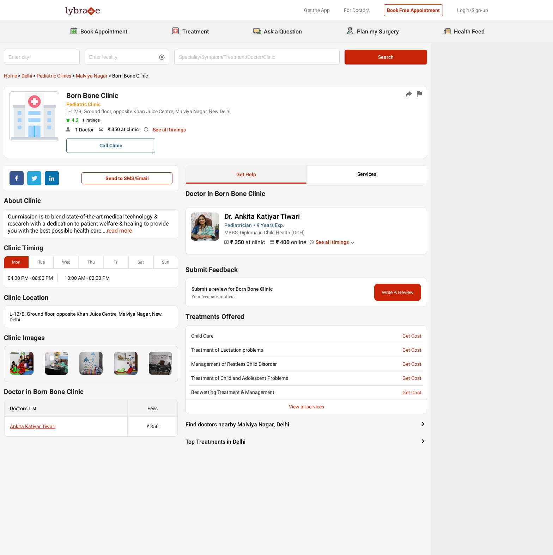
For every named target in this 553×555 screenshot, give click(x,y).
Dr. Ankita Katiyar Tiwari (323, 216)
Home (71, 76)
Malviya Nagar (153, 76)
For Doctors (357, 10)
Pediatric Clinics (115, 76)
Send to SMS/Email (187, 178)
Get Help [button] (307, 174)
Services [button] (427, 174)
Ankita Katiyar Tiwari (93, 426)
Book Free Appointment (413, 10)
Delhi (88, 76)
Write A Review (458, 292)
